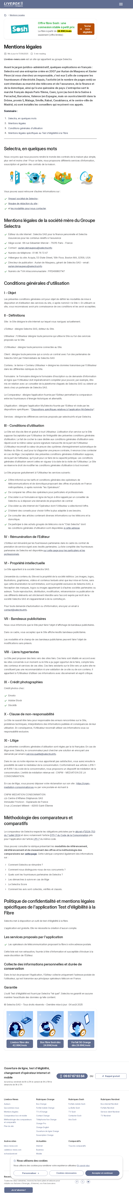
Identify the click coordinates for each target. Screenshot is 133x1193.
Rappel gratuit (114, 53)
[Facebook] (77, 1182)
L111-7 (37, 839)
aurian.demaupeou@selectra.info (35, 248)
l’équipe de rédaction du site (22, 203)
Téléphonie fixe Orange (46, 1119)
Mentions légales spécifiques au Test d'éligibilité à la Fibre (38, 133)
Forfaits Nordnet (107, 1108)
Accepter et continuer (102, 1173)
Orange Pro (41, 1123)
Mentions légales (17, 123)
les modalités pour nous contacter (28, 208)
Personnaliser (30, 1173)
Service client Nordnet (110, 1112)
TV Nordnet (106, 1116)
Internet (39, 1146)
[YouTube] (88, 1182)
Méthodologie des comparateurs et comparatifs (111, 142)
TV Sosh (72, 1112)
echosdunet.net (10, 1154)
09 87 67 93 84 (115, 46)
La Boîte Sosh (74, 1108)
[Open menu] (121, 4)
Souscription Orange (45, 1135)
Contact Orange (43, 1116)
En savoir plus (83, 1165)
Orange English (42, 1127)
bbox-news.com (11, 1146)
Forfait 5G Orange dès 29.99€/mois (81, 1044)
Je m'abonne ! (18, 1190)
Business (40, 1150)
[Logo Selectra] (13, 4)
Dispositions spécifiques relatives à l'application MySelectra (62, 409)
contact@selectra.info (15, 610)
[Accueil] (5, 15)
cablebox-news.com (12, 1150)
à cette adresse (72, 528)
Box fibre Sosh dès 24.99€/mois (50, 1044)
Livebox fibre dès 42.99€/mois (19, 1044)
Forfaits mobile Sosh (76, 1104)
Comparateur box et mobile (15, 1116)
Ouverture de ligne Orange (47, 1131)
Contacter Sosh (74, 1116)
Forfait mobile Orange (45, 1108)
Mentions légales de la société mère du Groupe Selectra (113, 124)
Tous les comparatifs (77, 1146)
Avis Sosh (72, 1119)
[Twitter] (82, 1182)
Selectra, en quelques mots (22, 118)
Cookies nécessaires (66, 1173)
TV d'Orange (41, 1112)
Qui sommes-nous (11, 1108)
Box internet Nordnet (109, 1104)
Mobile (39, 1154)
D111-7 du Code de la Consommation (69, 835)
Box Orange (41, 1104)
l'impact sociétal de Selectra (22, 198)
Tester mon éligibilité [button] (86, 29)
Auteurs (7, 1104)
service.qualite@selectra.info (41, 754)
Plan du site (9, 1126)
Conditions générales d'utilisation (25, 128)
